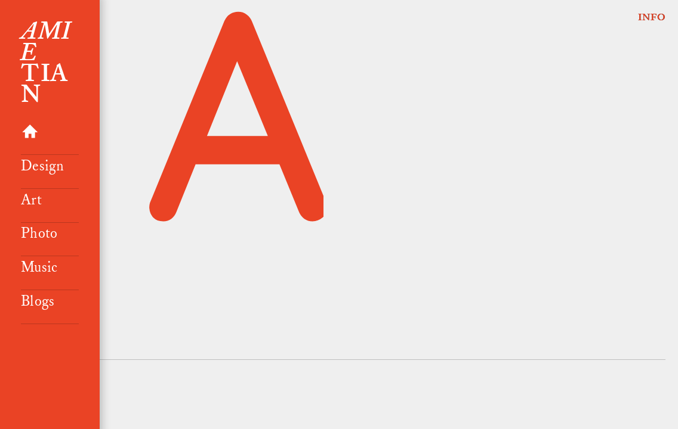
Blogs (37, 301)
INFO (652, 17)
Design (42, 166)
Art (31, 200)
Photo (39, 234)
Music (39, 267)
